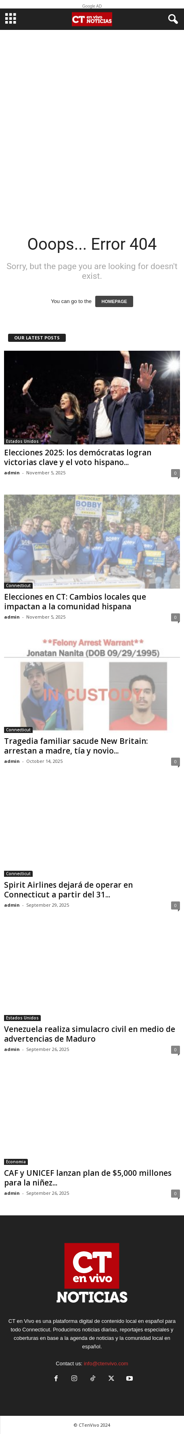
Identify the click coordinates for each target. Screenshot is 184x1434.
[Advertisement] (92, 126)
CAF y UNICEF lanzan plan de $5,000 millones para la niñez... (87, 1178)
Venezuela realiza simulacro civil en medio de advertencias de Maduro (89, 1034)
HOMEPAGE (114, 301)
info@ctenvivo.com (106, 1363)
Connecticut (18, 585)
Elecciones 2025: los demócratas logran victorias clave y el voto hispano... (77, 457)
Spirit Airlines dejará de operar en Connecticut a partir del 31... (68, 890)
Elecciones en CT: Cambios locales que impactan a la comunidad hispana (75, 602)
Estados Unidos (22, 441)
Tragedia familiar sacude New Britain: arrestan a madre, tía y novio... (76, 746)
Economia (16, 1161)
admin (12, 473)
